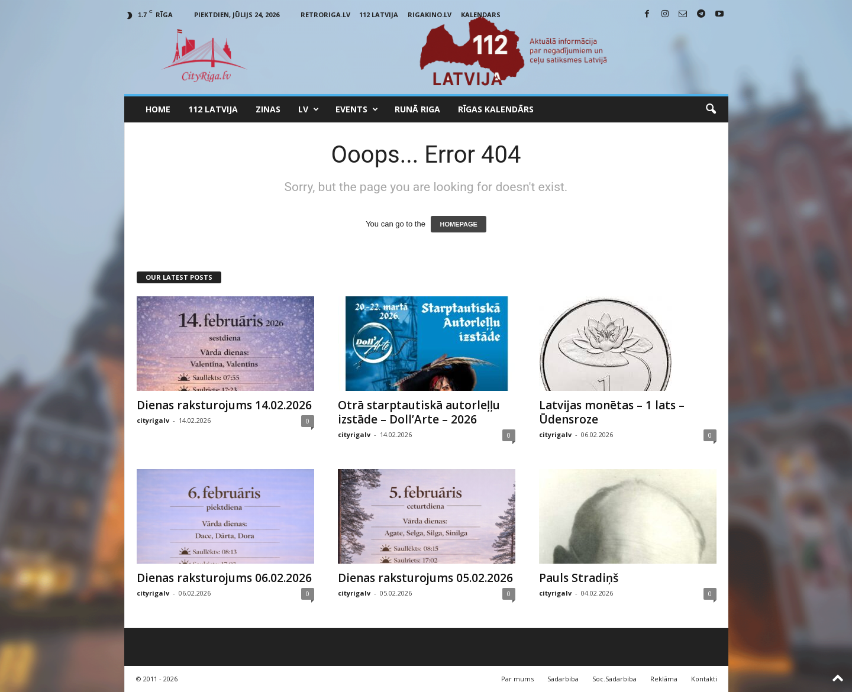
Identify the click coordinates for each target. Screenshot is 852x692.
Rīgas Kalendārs (496, 109)
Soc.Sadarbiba (614, 678)
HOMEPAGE (458, 224)
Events (356, 109)
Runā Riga (417, 109)
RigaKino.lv (429, 14)
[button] (711, 109)
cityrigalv (153, 420)
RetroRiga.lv (325, 14)
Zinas (268, 109)
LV (308, 109)
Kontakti (704, 678)
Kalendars (481, 14)
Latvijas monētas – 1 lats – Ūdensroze (612, 412)
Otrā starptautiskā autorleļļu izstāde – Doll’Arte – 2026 (419, 412)
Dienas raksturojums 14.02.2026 (224, 405)
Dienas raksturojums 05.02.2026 (425, 578)
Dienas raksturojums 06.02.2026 (224, 578)
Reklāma (663, 678)
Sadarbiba (563, 678)
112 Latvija (378, 14)
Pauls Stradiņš (578, 578)
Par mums (517, 678)
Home (158, 109)
